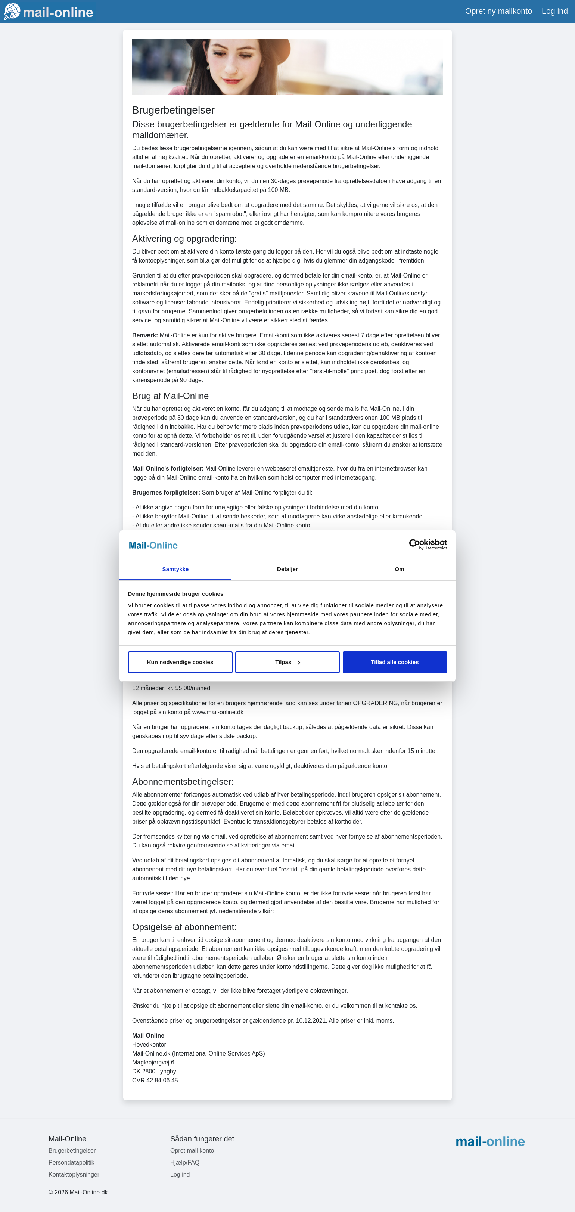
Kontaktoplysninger (74, 1174)
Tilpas (287, 662)
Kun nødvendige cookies (180, 662)
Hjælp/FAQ (184, 1162)
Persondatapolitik (71, 1162)
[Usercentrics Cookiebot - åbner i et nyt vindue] (414, 544)
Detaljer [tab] (287, 569)
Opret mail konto (192, 1150)
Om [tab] (399, 569)
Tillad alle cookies (395, 662)
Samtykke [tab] (175, 569)
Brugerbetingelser (72, 1150)
